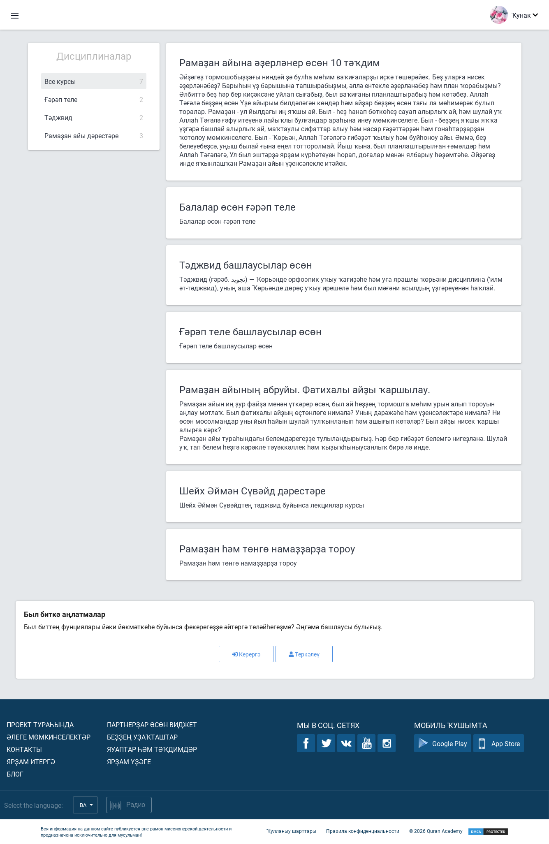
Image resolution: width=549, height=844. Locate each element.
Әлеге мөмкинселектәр (48, 737)
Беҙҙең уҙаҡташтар (142, 737)
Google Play (442, 743)
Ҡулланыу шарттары (291, 831)
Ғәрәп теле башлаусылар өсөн (250, 331)
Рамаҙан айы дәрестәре (93, 135)
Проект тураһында (40, 724)
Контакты (24, 749)
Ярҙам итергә (31, 761)
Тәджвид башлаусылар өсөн (245, 264)
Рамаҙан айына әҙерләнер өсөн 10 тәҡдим (279, 62)
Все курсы (93, 81)
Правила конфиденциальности (362, 831)
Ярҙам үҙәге (129, 761)
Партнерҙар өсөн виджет (152, 724)
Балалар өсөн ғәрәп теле (237, 206)
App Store (498, 743)
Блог (15, 774)
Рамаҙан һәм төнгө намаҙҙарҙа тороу (267, 548)
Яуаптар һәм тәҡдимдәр (152, 749)
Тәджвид (93, 117)
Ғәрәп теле (93, 99)
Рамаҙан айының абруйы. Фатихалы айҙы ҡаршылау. (304, 389)
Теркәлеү (304, 654)
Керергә (246, 654)
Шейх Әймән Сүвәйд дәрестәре (252, 490)
